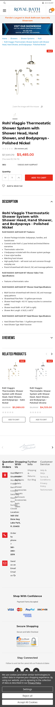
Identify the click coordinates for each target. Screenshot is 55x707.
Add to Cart (13, 420)
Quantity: (6, 171)
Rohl (40, 39)
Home (4, 39)
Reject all (27, 695)
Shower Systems (27, 39)
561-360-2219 (12, 551)
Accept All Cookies (28, 702)
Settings (27, 689)
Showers (13, 39)
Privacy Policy (34, 682)
